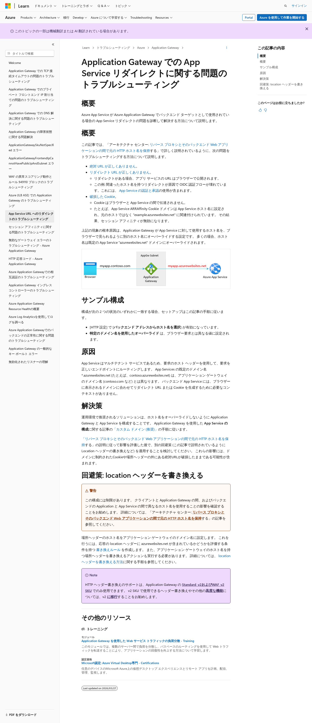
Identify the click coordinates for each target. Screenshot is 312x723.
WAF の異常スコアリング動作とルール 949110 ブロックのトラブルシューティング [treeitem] (31, 181)
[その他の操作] (227, 47)
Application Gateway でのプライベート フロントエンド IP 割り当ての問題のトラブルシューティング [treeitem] (31, 97)
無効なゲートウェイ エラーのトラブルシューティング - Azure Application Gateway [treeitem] (30, 245)
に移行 (112, 596)
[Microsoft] (8, 6)
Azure (141, 47)
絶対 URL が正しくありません (113, 166)
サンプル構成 (269, 67)
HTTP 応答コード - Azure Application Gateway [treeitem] (25, 261)
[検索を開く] (285, 6)
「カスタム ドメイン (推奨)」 (135, 429)
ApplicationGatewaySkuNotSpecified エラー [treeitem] (31, 147)
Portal (249, 17)
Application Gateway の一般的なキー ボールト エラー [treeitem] (30, 351)
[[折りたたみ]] (53, 44)
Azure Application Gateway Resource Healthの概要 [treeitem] (26, 306)
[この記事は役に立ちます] (260, 110)
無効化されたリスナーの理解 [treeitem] (28, 362)
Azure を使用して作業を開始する (282, 17)
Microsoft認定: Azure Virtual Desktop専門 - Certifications (120, 663)
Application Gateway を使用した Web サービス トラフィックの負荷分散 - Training (137, 641)
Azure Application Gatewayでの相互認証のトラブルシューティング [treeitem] (31, 274)
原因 (263, 73)
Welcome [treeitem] (15, 63)
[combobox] (29, 53)
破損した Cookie (102, 196)
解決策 (264, 78)
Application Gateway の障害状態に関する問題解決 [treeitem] (30, 134)
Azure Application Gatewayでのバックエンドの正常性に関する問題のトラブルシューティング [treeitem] (31, 335)
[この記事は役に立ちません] (265, 110)
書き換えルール (108, 549)
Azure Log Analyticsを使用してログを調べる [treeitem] (31, 319)
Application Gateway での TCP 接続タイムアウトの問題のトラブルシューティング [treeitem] (31, 76)
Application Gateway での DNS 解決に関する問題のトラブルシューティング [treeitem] (31, 118)
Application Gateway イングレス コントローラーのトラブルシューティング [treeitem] (31, 290)
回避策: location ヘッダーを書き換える (281, 86)
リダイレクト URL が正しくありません (120, 172)
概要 (263, 56)
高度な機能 (214, 590)
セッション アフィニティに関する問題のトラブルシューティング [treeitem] (31, 229)
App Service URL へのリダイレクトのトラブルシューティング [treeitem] (31, 216)
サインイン (299, 5)
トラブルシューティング (113, 47)
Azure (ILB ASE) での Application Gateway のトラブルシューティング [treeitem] (30, 200)
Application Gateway (165, 47)
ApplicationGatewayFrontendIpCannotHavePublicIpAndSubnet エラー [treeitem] (31, 163)
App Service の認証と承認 (139, 190)
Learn (86, 47)
